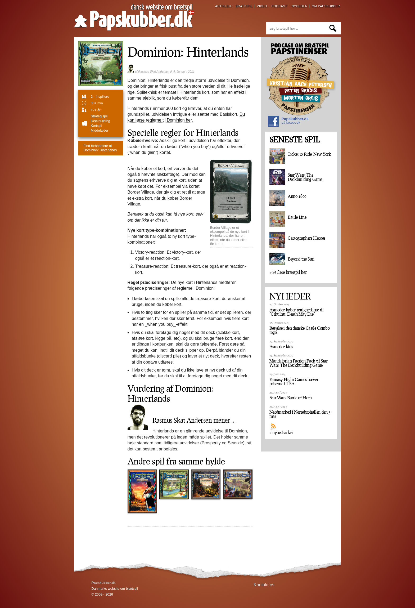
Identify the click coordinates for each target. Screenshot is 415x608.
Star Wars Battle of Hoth (290, 398)
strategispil (99, 116)
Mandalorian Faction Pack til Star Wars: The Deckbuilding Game (298, 363)
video (262, 6)
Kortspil (96, 126)
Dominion (240, 80)
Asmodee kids (281, 347)
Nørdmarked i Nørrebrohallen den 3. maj (300, 414)
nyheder (299, 6)
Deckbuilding (100, 121)
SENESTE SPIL (294, 140)
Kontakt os (264, 584)
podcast (279, 6)
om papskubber (326, 6)
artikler (223, 6)
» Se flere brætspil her (288, 272)
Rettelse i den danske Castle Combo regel (299, 330)
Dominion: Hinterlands (100, 148)
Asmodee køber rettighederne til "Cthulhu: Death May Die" (296, 312)
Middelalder (99, 130)
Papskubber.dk (288, 122)
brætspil (244, 6)
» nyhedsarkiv (281, 432)
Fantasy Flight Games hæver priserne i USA (293, 381)
